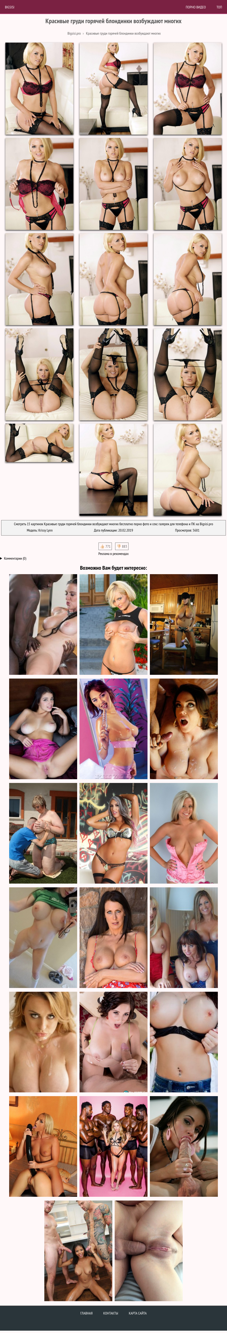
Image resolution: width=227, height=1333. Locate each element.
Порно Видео (196, 7)
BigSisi (9, 7)
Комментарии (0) (15, 558)
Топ (219, 7)
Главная (86, 1313)
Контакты (110, 1313)
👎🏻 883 (122, 546)
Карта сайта (138, 1313)
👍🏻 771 (105, 546)
